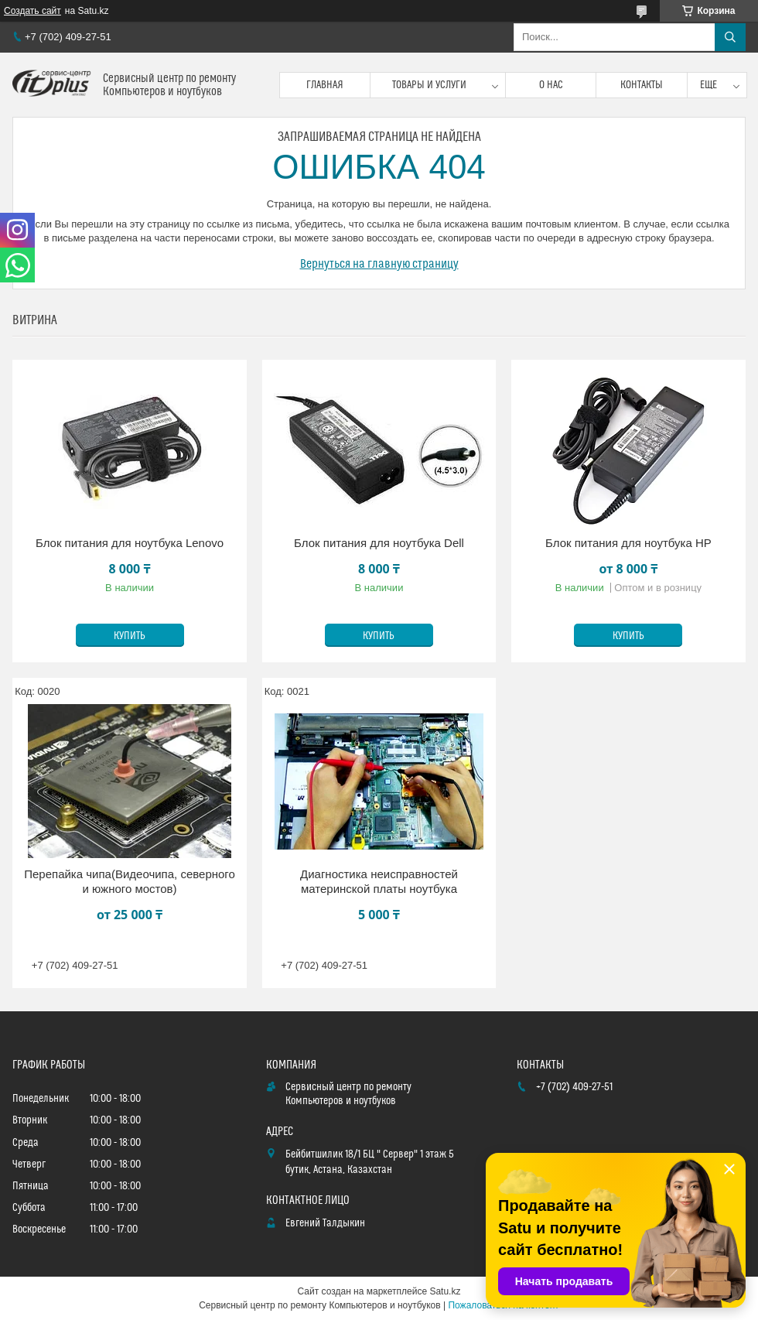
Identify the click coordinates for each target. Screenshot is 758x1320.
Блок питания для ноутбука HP (628, 542)
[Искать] (730, 37)
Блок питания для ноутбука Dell (379, 542)
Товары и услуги (429, 85)
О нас (551, 85)
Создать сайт (32, 10)
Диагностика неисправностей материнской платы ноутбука (379, 881)
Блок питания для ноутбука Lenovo (130, 542)
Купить (129, 636)
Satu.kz (444, 1291)
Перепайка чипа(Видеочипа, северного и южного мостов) (129, 881)
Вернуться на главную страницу (379, 264)
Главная (324, 85)
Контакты (641, 85)
